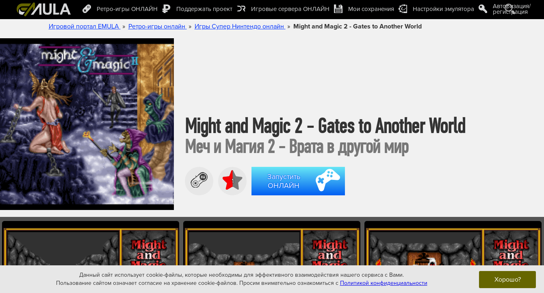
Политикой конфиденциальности (383, 283)
